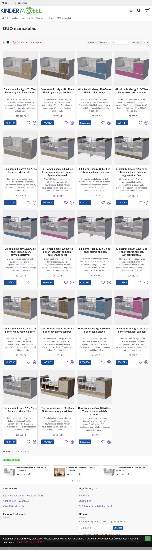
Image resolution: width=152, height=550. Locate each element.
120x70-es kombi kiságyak (42, 18)
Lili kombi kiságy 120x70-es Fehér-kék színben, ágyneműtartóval (20, 252)
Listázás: (136, 43)
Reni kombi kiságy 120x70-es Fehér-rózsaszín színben (131, 330)
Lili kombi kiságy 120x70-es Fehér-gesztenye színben (94, 170)
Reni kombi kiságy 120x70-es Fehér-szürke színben (20, 409)
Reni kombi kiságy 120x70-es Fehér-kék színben (94, 330)
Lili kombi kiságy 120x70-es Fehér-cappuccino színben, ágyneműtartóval (57, 172)
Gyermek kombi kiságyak (17, 18)
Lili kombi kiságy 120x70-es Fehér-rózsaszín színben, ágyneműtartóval (57, 252)
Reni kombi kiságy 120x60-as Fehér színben (32, 468)
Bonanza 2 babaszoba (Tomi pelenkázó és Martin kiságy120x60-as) (82, 468)
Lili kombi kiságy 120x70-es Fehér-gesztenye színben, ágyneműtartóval (132, 172)
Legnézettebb (11, 460)
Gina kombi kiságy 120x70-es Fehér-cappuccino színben (20, 91)
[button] (72, 480)
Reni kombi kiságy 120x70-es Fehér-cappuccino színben (20, 330)
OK (148, 539)
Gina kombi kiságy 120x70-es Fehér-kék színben (94, 91)
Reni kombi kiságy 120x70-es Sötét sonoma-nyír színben (57, 409)
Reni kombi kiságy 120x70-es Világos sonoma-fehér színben (94, 411)
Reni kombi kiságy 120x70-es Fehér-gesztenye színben (57, 330)
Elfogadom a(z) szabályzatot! (100, 534)
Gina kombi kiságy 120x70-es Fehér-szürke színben (20, 170)
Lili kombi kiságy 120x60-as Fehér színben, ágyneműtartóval (132, 468)
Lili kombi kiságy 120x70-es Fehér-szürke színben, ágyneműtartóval (132, 252)
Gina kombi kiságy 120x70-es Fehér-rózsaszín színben (131, 91)
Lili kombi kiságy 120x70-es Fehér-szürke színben (94, 250)
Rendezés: (92, 43)
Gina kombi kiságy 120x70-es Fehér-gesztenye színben (57, 91)
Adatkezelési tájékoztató (29, 542)
